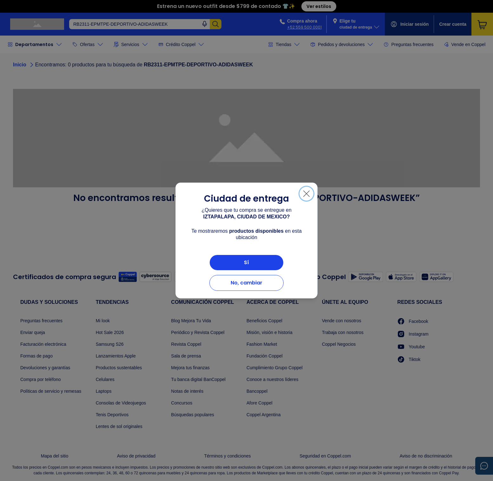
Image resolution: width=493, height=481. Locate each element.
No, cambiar (246, 282)
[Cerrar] (306, 194)
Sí (246, 262)
